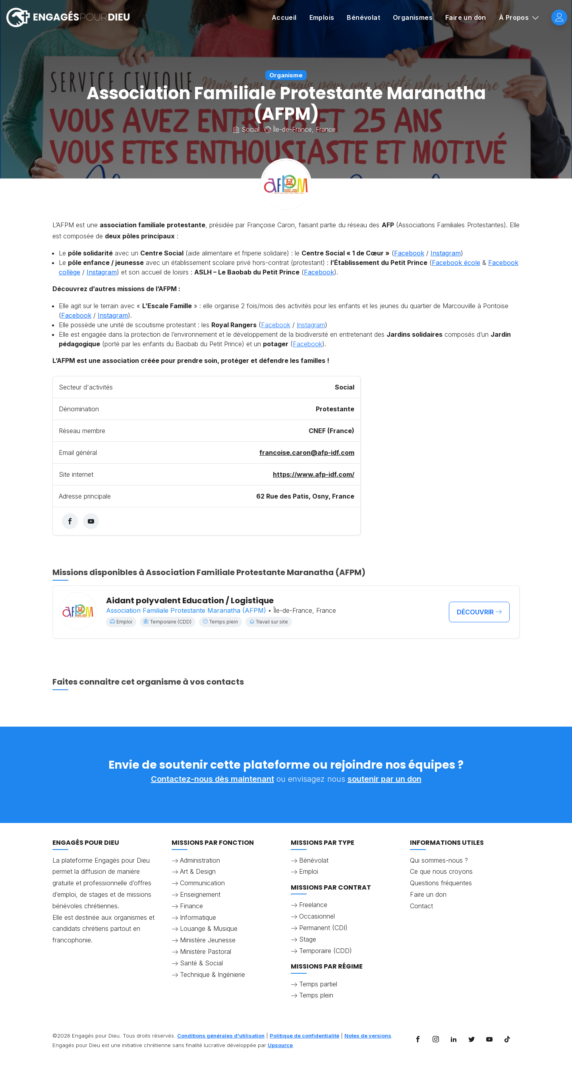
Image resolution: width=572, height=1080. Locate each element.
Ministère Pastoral (205, 951)
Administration (200, 860)
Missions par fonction (213, 842)
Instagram (446, 253)
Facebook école (456, 263)
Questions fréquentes (441, 883)
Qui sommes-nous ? (439, 860)
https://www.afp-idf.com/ (313, 474)
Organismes (413, 17)
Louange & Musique (209, 928)
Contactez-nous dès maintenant (212, 779)
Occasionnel (317, 916)
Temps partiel (318, 984)
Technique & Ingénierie (212, 974)
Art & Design (198, 871)
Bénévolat (363, 17)
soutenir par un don (384, 779)
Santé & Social (201, 963)
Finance (191, 906)
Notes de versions (367, 1035)
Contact (421, 906)
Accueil (284, 17)
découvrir (479, 612)
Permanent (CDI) (323, 928)
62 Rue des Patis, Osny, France (305, 496)
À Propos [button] (515, 17)
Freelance (313, 905)
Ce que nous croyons (441, 871)
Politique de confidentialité (304, 1035)
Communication (202, 883)
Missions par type (322, 842)
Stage (307, 939)
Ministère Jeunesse (208, 940)
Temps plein (316, 995)
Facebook (409, 253)
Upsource (280, 1045)
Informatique (198, 917)
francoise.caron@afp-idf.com (306, 453)
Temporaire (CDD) (325, 951)
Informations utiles (447, 842)
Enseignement (200, 894)
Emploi (308, 871)
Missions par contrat (331, 887)
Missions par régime (327, 966)
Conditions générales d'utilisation (221, 1035)
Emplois (321, 17)
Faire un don (465, 17)
